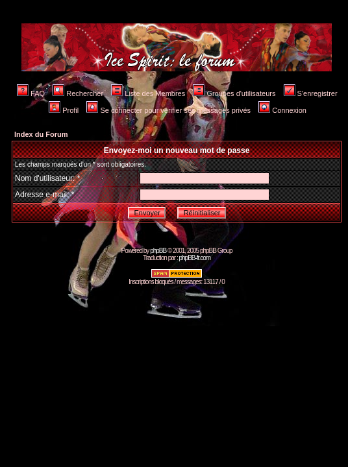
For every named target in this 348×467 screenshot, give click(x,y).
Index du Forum (41, 134)
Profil (64, 110)
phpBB (158, 250)
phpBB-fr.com (194, 257)
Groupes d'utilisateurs (234, 93)
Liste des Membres (148, 93)
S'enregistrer (311, 93)
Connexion (282, 110)
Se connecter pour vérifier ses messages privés (168, 110)
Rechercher (78, 93)
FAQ (31, 93)
